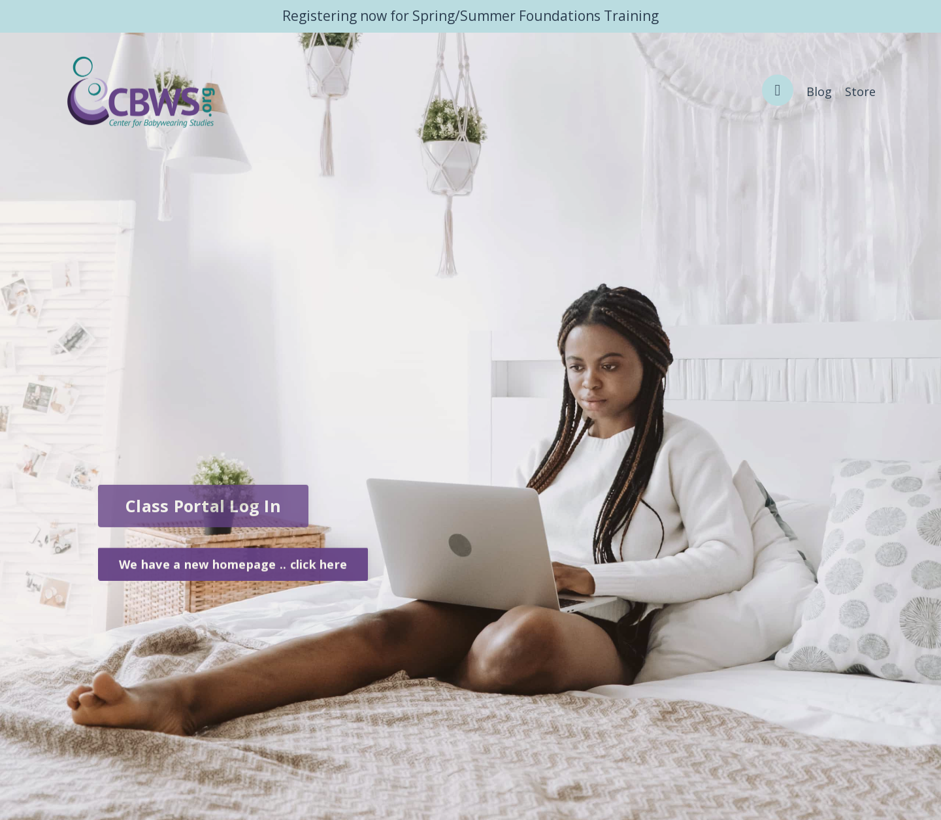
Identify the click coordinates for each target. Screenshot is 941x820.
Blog (819, 91)
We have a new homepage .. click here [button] (233, 568)
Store (860, 91)
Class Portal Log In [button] (203, 511)
